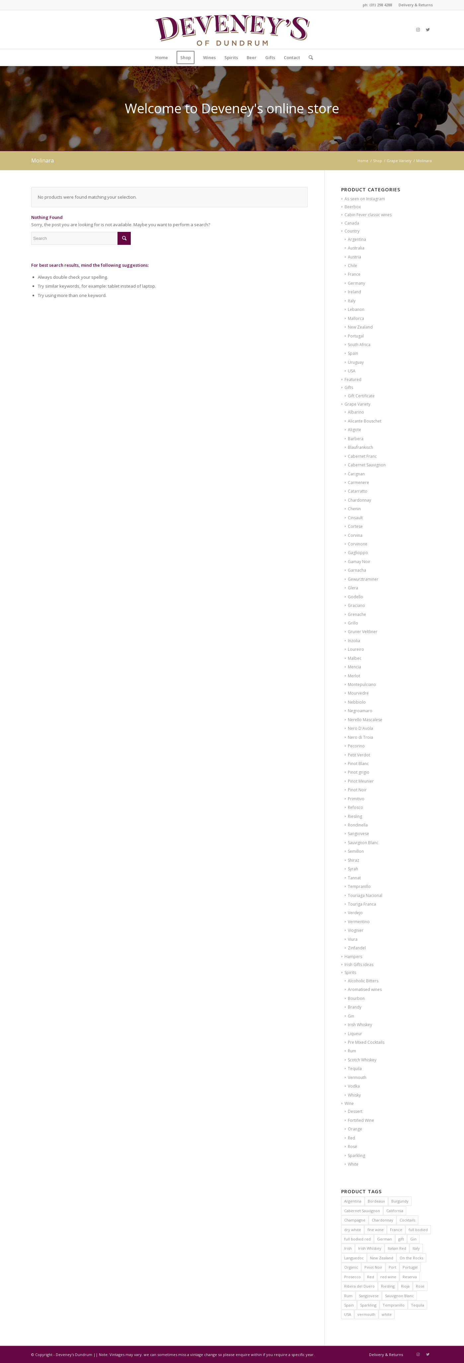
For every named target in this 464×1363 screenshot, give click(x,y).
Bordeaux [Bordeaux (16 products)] (376, 1201)
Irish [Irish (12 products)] (348, 1248)
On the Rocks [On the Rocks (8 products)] (411, 1257)
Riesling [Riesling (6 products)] (388, 1286)
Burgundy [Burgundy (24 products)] (400, 1201)
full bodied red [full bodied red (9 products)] (357, 1238)
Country (352, 231)
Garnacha (357, 570)
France (354, 274)
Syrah (353, 869)
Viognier (355, 930)
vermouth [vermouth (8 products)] (366, 1314)
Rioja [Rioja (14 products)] (405, 1286)
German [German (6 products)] (384, 1238)
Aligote (354, 430)
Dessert (355, 1111)
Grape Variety (357, 404)
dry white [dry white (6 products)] (352, 1229)
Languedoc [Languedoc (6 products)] (354, 1257)
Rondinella (358, 825)
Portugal (356, 336)
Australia (356, 248)
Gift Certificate (361, 396)
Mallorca (356, 318)
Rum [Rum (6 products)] (348, 1295)
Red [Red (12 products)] (370, 1276)
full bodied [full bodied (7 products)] (418, 1229)
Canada (352, 223)
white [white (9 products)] (387, 1314)
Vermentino (359, 922)
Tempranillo (359, 886)
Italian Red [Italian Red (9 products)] (397, 1248)
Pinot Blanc (358, 763)
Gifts (349, 387)
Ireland (354, 292)
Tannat (354, 878)
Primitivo (356, 799)
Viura (352, 939)
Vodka (354, 1086)
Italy (351, 301)
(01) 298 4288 (380, 4)
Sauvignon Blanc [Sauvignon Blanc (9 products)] (399, 1295)
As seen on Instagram (365, 199)
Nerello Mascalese (365, 720)
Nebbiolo (357, 702)
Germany (356, 283)
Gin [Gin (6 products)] (413, 1238)
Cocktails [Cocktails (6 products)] (407, 1219)
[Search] (308, 57)
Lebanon (356, 309)
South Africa (359, 344)
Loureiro (356, 649)
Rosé (352, 1146)
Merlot (354, 676)
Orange (355, 1129)
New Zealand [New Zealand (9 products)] (381, 1257)
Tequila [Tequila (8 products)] (417, 1305)
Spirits (350, 972)
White (353, 1164)
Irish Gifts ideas (359, 964)
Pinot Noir (357, 790)
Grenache (357, 614)
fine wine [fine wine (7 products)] (375, 1229)
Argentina (357, 239)
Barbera (355, 438)
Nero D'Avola (360, 728)
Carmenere (358, 482)
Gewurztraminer (363, 579)
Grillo (353, 623)
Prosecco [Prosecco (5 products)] (352, 1276)
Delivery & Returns (416, 4)
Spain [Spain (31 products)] (349, 1305)
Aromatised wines (365, 989)
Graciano (356, 605)
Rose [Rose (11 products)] (420, 1286)
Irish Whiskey (360, 1024)
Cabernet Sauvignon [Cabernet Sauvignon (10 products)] (362, 1210)
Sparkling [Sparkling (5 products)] (368, 1305)
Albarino (356, 412)
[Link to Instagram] (418, 30)
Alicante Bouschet (364, 421)
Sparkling (356, 1155)
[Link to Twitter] (428, 30)
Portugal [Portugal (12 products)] (410, 1267)
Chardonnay (359, 500)
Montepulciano (362, 684)
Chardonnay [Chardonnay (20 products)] (382, 1219)
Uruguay (356, 362)
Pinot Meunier (361, 781)
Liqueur (355, 1033)
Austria (354, 257)
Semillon (356, 851)
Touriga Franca (362, 904)
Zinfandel (357, 948)
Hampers (353, 956)
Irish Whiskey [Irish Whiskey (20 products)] (369, 1248)
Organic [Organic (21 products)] (351, 1267)
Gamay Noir (359, 561)
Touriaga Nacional (365, 895)
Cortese (355, 526)
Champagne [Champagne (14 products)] (354, 1219)
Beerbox (353, 207)
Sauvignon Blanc (363, 842)
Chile (352, 265)
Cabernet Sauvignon (367, 465)
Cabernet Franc (362, 456)
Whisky (354, 1095)
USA (351, 371)
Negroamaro (360, 711)
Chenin (354, 509)
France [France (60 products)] (396, 1229)
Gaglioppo (358, 552)
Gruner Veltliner (362, 631)
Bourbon (356, 998)
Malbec (354, 658)
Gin (351, 1016)
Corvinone (357, 544)
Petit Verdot (359, 755)
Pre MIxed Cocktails (366, 1042)
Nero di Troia (360, 737)
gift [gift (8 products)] (401, 1238)
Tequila (355, 1068)
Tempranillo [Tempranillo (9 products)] (394, 1305)
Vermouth (357, 1077)
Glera (353, 588)
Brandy (354, 1007)
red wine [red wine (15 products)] (388, 1276)
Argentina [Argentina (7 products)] (352, 1201)
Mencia (354, 667)
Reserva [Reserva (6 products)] (410, 1276)
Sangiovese (358, 833)
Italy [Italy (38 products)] (416, 1248)
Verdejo (355, 913)
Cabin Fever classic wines (368, 215)
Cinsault (355, 518)
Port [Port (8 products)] (392, 1267)
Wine (349, 1103)
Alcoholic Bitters (363, 981)
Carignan (356, 474)
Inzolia (354, 640)
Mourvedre (358, 693)
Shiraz (353, 860)
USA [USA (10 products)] (347, 1314)
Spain (353, 353)
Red (351, 1138)
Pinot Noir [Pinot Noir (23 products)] (373, 1267)
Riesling (355, 816)
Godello (355, 597)
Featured (353, 379)
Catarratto (357, 491)
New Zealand (360, 327)
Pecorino (356, 746)
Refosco (355, 807)
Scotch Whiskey (362, 1060)
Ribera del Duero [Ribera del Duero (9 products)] (359, 1286)
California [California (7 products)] (394, 1210)
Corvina (355, 535)
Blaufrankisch (360, 447)
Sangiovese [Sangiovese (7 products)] (369, 1295)
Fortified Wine (361, 1120)
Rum (352, 1051)
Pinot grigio (358, 772)
